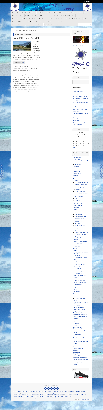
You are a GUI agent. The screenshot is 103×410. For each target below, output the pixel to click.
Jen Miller (23, 89)
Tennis (75, 211)
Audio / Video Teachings (79, 264)
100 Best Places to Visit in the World (23, 72)
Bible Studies (77, 266)
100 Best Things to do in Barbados (26, 74)
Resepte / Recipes (78, 325)
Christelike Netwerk (79, 187)
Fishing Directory (79, 164)
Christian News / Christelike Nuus (81, 329)
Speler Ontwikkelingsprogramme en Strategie (82, 228)
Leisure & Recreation (28, 68)
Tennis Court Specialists (80, 225)
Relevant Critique (78, 284)
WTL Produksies (78, 202)
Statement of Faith (78, 286)
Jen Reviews (28, 89)
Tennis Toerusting (78, 238)
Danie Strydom (18, 66)
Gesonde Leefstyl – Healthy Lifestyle (21, 394)
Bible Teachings (77, 268)
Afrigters (77, 213)
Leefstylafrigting (77, 173)
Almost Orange (76, 120)
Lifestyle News (76, 291)
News (24, 91)
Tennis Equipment (77, 313)
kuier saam (33, 89)
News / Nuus (19, 70)
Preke (76, 198)
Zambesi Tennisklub (79, 218)
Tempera (82, 399)
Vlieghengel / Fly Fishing (79, 91)
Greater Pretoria (78, 221)
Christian (75, 250)
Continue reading (19, 62)
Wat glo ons (77, 200)
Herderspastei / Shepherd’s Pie (80, 102)
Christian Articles (78, 270)
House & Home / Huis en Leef (81, 161)
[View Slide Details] (81, 39)
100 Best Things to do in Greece (25, 79)
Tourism (28, 70)
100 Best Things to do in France (20, 77)
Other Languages (77, 352)
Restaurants (77, 246)
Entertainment (77, 159)
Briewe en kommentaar (80, 191)
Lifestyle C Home (77, 157)
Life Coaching (76, 288)
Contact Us (75, 289)
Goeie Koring (78, 189)
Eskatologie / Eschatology (79, 327)
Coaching (24, 87)
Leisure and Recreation (79, 162)
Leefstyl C (15, 91)
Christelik (75, 175)
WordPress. (87, 399)
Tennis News (77, 223)
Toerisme (24, 70)
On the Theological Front (80, 282)
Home (16, 68)
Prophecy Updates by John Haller (81, 113)
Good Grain (77, 255)
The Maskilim (76, 350)
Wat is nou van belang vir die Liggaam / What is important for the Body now (81, 184)
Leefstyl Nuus (21, 68)
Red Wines (77, 245)
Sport (75, 209)
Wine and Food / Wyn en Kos (80, 314)
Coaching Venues (79, 214)
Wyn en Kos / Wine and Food (80, 241)
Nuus (27, 91)
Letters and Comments (79, 280)
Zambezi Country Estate (80, 216)
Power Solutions (77, 171)
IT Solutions (76, 166)
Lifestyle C (20, 91)
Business (75, 248)
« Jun (73, 147)
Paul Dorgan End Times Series (80, 94)
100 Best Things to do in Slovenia (28, 81)
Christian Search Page (78, 348)
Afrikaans (75, 179)
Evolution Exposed (78, 279)
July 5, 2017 (26, 66)
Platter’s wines (78, 243)
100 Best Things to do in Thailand (26, 85)
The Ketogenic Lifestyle (78, 338)
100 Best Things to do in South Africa (26, 38)
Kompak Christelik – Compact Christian (56, 398)
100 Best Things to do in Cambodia (30, 76)
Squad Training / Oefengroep (81, 232)
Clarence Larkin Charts (79, 271)
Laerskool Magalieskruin (80, 220)
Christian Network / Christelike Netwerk (77, 394)
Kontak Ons (76, 177)
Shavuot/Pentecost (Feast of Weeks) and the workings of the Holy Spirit (80, 98)
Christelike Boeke (79, 196)
